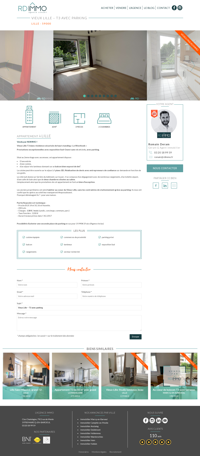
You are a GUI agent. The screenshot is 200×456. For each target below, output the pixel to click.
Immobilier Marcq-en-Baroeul (93, 419)
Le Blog (149, 7)
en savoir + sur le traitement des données (56, 335)
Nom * (20, 280)
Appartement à (34, 136)
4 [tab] (96, 96)
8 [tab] (111, 96)
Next (193, 65)
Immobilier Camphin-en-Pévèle (94, 422)
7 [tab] (107, 96)
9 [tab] (115, 96)
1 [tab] (84, 96)
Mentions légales (99, 452)
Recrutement (115, 452)
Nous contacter (165, 168)
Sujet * (20, 303)
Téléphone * (86, 292)
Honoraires (84, 452)
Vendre (121, 7)
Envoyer (135, 337)
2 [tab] (88, 96)
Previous (7, 65)
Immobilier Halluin (88, 443)
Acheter (107, 7)
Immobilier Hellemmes (90, 433)
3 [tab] (92, 96)
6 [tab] (104, 96)
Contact (163, 7)
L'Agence (135, 7)
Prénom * (85, 280)
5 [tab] (100, 96)
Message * (21, 313)
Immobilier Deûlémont (90, 429)
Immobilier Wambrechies (91, 436)
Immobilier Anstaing (89, 426)
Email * (20, 292)
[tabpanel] (100, 65)
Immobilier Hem (87, 440)
